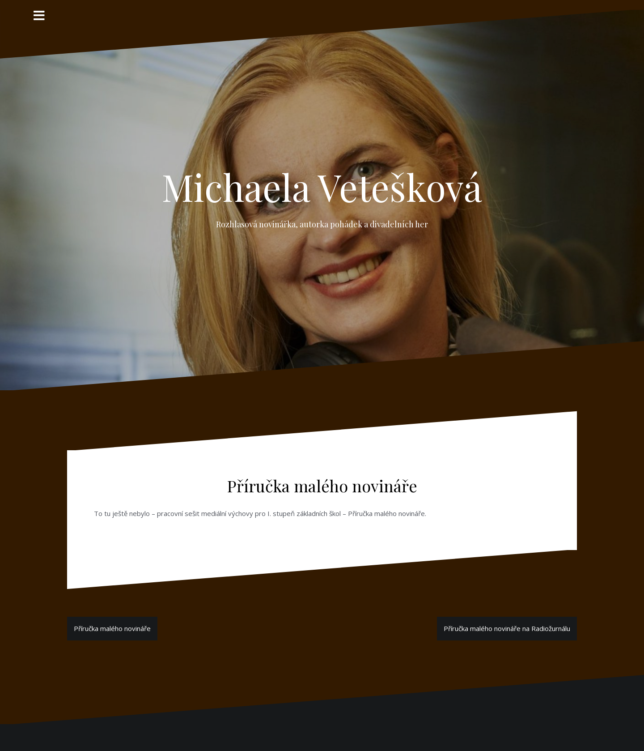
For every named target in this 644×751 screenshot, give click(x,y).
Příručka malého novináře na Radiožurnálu (507, 628)
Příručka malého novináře (112, 628)
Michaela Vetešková (322, 186)
